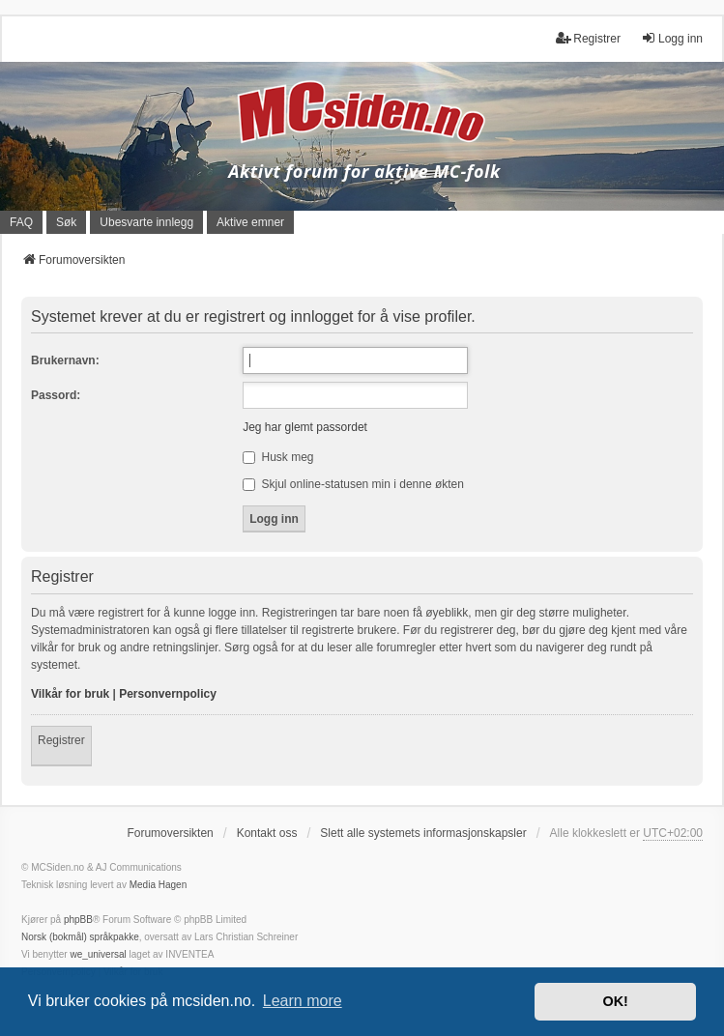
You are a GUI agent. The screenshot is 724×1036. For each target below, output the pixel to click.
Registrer (61, 740)
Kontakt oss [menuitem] (267, 833)
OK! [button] (614, 1001)
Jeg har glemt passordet (305, 427)
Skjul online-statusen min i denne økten (353, 484)
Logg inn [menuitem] (672, 38)
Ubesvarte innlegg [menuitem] (146, 222)
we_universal (98, 954)
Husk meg (278, 457)
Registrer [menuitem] (588, 38)
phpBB (78, 919)
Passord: (55, 395)
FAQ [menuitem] (21, 222)
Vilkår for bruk (70, 694)
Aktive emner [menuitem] (250, 222)
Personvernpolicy (168, 694)
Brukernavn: (65, 360)
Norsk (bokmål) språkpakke (80, 937)
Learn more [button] (302, 1001)
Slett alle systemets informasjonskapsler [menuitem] (423, 833)
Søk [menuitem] (66, 222)
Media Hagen (158, 884)
